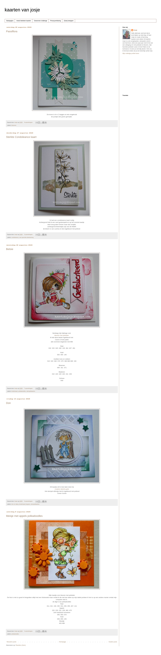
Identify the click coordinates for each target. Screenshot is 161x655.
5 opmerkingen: (28, 234)
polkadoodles (22, 391)
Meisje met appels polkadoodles (24, 515)
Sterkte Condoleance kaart (21, 137)
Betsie (9, 249)
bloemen (13, 125)
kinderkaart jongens (24, 504)
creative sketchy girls (62, 489)
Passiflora (11, 31)
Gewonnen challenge (40, 21)
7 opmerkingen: (28, 388)
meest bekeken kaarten (23, 21)
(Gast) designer (69, 21)
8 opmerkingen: (28, 122)
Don (8, 403)
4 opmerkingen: (28, 631)
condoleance (15, 237)
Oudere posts (113, 642)
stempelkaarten (30, 391)
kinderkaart (14, 391)
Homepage (62, 642)
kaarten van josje (22, 9)
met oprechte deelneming (26, 237)
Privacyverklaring (55, 21)
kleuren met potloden (61, 335)
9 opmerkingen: (28, 501)
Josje (135, 30)
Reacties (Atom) (21, 645)
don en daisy (14, 504)
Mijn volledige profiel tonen (130, 53)
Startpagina (9, 21)
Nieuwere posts (11, 642)
